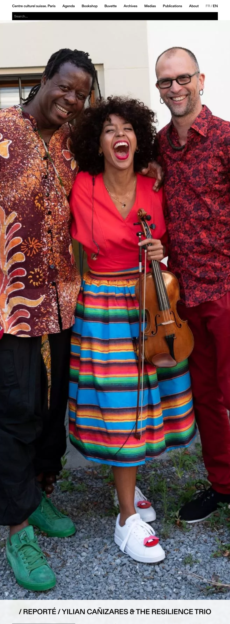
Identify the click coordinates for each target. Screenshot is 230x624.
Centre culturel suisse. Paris (33, 6)
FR (208, 6)
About (194, 6)
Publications (172, 6)
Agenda (68, 6)
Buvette (110, 6)
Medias (150, 6)
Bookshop (89, 6)
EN (215, 6)
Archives (130, 6)
